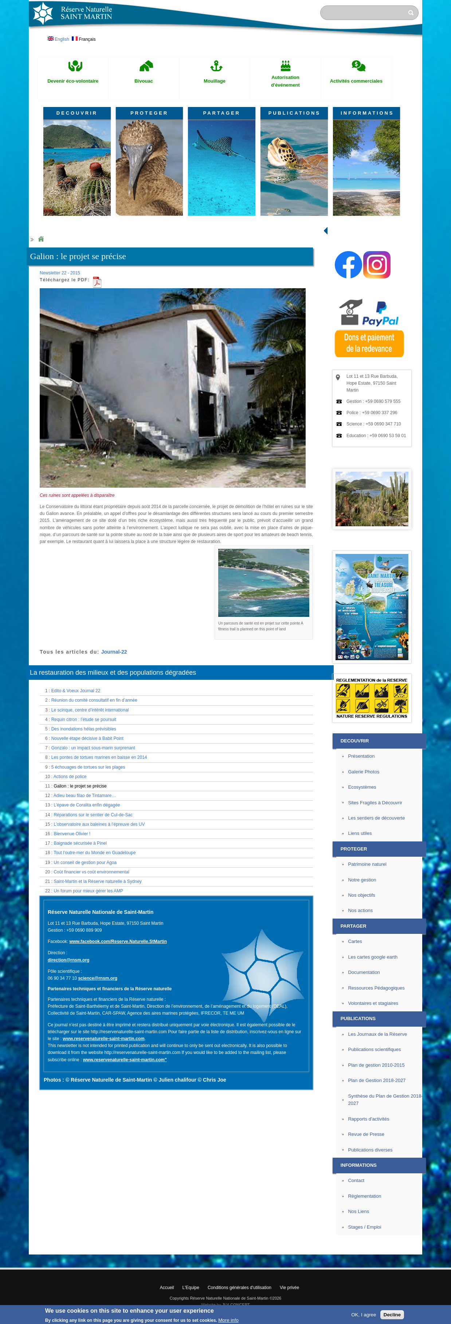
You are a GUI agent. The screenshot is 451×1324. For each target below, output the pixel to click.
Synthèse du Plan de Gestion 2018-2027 (385, 1099)
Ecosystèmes (362, 787)
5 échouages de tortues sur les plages (88, 767)
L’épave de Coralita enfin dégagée (87, 805)
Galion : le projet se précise (80, 786)
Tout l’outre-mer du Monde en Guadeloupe (95, 852)
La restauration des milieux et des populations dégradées (113, 672)
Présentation (361, 756)
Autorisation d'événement (285, 81)
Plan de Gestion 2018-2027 (376, 1080)
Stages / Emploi (364, 1227)
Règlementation (364, 1196)
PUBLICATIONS (294, 113)
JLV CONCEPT (236, 1305)
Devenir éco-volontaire (72, 81)
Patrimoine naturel (367, 864)
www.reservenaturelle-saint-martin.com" (125, 1059)
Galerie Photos (363, 771)
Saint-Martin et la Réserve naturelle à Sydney (97, 881)
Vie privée (289, 1287)
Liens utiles (360, 833)
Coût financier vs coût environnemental (91, 872)
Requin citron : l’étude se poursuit (83, 719)
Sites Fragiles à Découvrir (375, 802)
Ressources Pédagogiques (376, 988)
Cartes (355, 941)
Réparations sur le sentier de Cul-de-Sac (93, 814)
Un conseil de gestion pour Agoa (85, 862)
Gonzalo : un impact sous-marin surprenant (93, 747)
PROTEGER (149, 113)
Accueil (167, 1287)
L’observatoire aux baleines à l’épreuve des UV (99, 824)
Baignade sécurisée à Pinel (80, 843)
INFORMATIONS (367, 113)
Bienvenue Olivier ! (72, 833)
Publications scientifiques (374, 1049)
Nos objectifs (361, 895)
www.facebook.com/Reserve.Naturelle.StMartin (118, 941)
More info (228, 1320)
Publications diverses (370, 1150)
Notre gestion (362, 880)
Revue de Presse (366, 1134)
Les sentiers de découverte (376, 818)
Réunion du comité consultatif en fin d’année (94, 700)
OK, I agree (363, 1314)
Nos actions (360, 910)
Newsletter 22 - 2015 (60, 272)
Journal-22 (114, 652)
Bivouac (143, 81)
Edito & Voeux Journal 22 (76, 690)
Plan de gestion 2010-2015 (376, 1065)
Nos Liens (358, 1211)
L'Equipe (191, 1287)
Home (41, 239)
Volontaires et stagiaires (373, 1003)
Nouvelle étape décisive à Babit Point (87, 738)
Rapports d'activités (368, 1119)
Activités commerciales (356, 81)
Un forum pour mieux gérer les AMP (88, 890)
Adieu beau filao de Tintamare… (85, 795)
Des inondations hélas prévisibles (83, 729)
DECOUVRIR (77, 113)
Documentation (364, 972)
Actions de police (70, 776)
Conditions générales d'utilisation (239, 1287)
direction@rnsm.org (68, 960)
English (58, 39)
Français (83, 39)
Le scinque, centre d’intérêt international (90, 710)
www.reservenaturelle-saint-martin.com (103, 1038)
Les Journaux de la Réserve (377, 1034)
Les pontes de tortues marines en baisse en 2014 (99, 757)
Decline (392, 1314)
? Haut (439, 1248)
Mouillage (215, 81)
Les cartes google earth (372, 957)
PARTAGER (221, 113)
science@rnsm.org (97, 978)
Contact (356, 1180)
